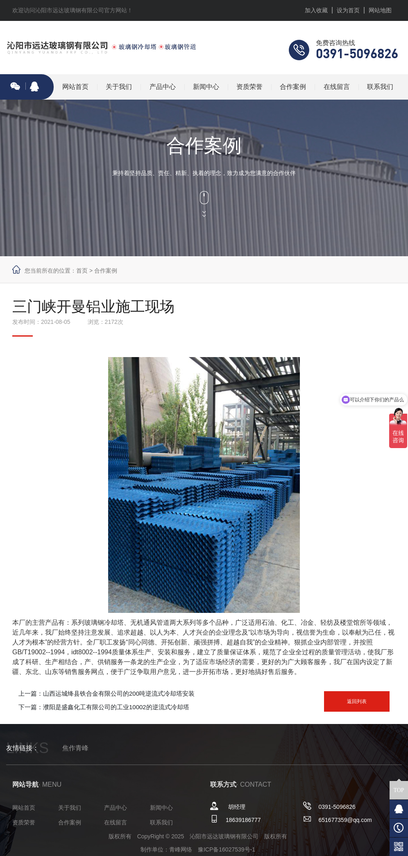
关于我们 (119, 86)
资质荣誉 (249, 86)
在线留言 (337, 86)
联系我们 (380, 86)
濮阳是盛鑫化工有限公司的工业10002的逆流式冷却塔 (116, 706)
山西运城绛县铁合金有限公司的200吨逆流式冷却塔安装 (119, 693)
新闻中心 (206, 86)
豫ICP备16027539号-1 (226, 849)
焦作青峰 (75, 747)
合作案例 (293, 86)
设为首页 (348, 10)
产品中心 (163, 86)
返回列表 (357, 701)
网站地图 (380, 10)
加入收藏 (316, 10)
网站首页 (75, 86)
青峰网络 (180, 849)
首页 (82, 270)
